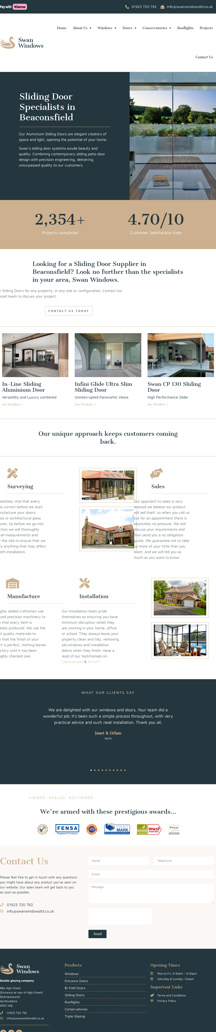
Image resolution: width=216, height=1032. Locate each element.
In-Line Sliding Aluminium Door (23, 387)
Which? (59, 661)
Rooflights (185, 28)
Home (62, 28)
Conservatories (157, 28)
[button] (91, 770)
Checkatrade (37, 661)
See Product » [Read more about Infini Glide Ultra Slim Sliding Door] (85, 404)
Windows (107, 28)
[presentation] (120, 916)
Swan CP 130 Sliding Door (174, 387)
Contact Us (204, 57)
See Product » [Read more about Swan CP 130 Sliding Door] (158, 404)
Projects (206, 28)
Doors (129, 28)
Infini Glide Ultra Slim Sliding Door (103, 387)
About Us (82, 28)
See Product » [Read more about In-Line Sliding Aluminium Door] (12, 404)
